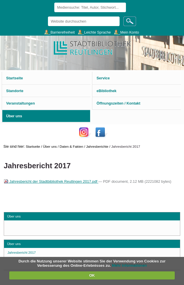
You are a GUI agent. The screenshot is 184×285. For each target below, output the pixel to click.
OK (92, 275)
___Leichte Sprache (94, 32)
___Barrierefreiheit (59, 32)
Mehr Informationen (129, 265)
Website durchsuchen (47, 16)
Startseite (33, 146)
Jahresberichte (97, 146)
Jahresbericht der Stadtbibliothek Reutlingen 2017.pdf (51, 181)
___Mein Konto (126, 32)
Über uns (50, 146)
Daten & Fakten (71, 146)
